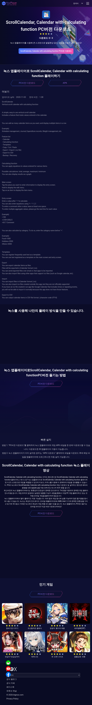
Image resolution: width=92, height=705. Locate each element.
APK (65, 83)
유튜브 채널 (11, 691)
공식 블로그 (11, 679)
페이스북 (10, 687)
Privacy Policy (12, 699)
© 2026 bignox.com (15, 695)
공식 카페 (10, 683)
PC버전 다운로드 (27, 83)
